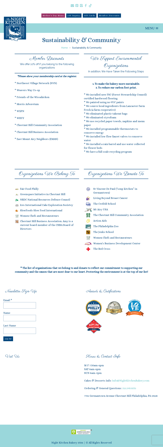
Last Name (9, 325)
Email (7, 300)
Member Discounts (109, 15)
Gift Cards (89, 15)
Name (6, 312)
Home (64, 47)
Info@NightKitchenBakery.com (130, 380)
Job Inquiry (73, 15)
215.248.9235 (129, 388)
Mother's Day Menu (53, 15)
